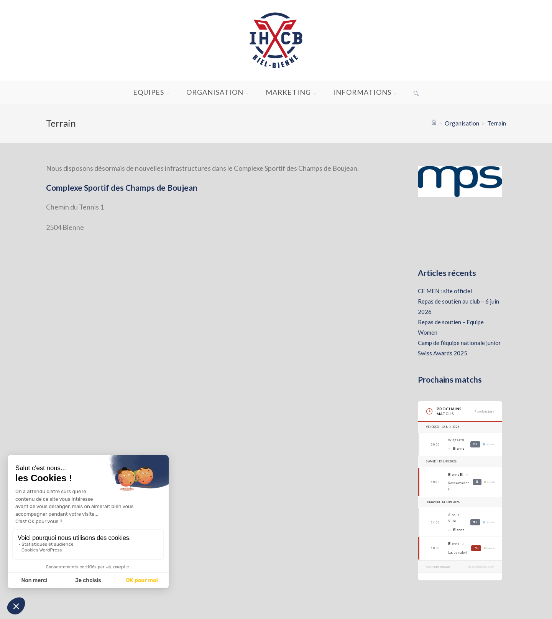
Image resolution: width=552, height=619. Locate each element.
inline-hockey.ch (442, 566)
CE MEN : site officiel (445, 290)
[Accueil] (434, 123)
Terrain (496, 123)
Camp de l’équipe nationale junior (459, 342)
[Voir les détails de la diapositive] (460, 181)
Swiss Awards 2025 (442, 353)
